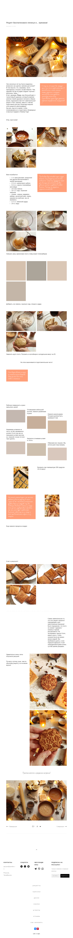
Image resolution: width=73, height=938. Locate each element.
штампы (36, 910)
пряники (37, 892)
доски (36, 898)
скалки (36, 904)
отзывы (36, 916)
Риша (19, 95)
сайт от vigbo (36, 933)
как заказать (37, 922)
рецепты (37, 885)
